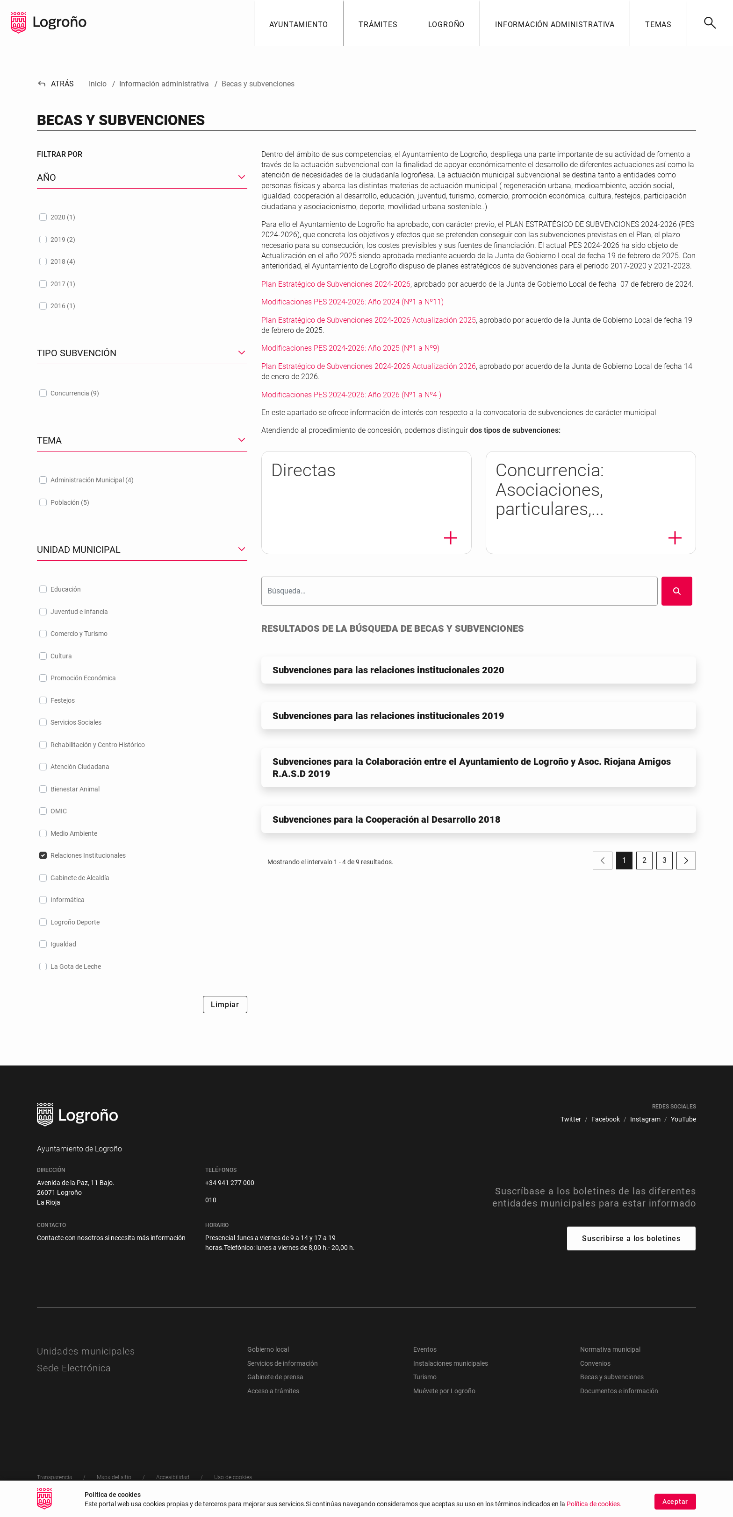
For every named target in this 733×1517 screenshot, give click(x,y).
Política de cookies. (594, 1504)
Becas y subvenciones (612, 1377)
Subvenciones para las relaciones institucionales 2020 (388, 670)
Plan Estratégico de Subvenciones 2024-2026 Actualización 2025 (368, 320)
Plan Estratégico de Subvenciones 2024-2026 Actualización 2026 (368, 366)
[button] (299, 23)
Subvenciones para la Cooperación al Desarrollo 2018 (387, 819)
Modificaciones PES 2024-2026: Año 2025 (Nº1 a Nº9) (350, 348)
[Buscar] (710, 23)
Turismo (425, 1377)
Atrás (55, 83)
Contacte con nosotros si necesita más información (111, 1238)
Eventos (425, 1349)
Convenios (595, 1363)
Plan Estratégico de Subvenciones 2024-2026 (335, 284)
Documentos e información (619, 1391)
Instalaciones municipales (450, 1363)
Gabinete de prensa (275, 1377)
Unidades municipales (86, 1351)
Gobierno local (268, 1349)
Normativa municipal (610, 1349)
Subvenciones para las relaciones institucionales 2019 (388, 715)
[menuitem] (571, 1119)
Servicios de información (282, 1363)
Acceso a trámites (273, 1391)
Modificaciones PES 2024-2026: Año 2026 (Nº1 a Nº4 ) (351, 394)
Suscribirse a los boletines (631, 1238)
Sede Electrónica (74, 1368)
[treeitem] (142, 217)
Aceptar (675, 1501)
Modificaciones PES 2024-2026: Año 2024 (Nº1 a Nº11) (352, 301)
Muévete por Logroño (444, 1391)
